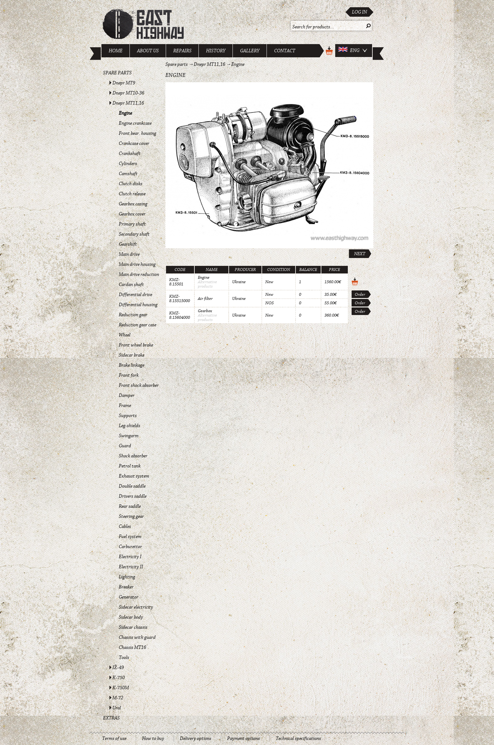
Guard (125, 446)
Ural (116, 708)
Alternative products (207, 284)
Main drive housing (137, 264)
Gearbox (205, 310)
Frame (125, 405)
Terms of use (114, 738)
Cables (125, 526)
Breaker (126, 587)
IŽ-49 (118, 667)
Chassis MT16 (132, 647)
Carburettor (130, 546)
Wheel (124, 335)
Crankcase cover (134, 143)
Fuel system (130, 536)
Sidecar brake (131, 355)
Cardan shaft (131, 284)
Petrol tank (130, 466)
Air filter (205, 298)
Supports (128, 415)
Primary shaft (132, 224)
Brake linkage (131, 365)
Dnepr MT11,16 (128, 103)
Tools (124, 657)
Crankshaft (130, 153)
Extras (111, 718)
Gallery (250, 51)
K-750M (120, 688)
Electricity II (131, 567)
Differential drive (135, 294)
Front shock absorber (139, 385)
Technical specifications (298, 738)
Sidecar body (131, 617)
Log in (359, 12)
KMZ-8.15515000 (179, 298)
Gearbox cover (132, 214)
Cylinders (128, 163)
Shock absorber (133, 456)
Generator (128, 597)
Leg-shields (129, 425)
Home (116, 51)
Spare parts (117, 73)
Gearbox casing (133, 204)
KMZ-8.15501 (176, 282)
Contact (284, 51)
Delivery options (195, 738)
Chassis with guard (137, 637)
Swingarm (129, 435)
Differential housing (138, 304)
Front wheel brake (136, 345)
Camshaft (128, 173)
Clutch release (132, 194)
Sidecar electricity (136, 607)
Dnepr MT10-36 (128, 93)
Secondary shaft (134, 234)
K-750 (118, 677)
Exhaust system (134, 476)
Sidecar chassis (133, 627)
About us (148, 51)
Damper (127, 395)
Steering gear (131, 516)
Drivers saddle (132, 496)
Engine (125, 113)
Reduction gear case (137, 325)
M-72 (117, 698)
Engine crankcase (135, 123)
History (216, 51)
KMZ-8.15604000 (179, 315)
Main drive (129, 254)
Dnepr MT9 (123, 83)
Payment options (243, 738)
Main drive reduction (139, 274)
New (269, 281)
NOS (269, 303)
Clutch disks (130, 183)
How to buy (153, 738)
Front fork (129, 375)
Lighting (127, 577)
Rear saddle (130, 506)
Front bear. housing (137, 133)
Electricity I (130, 556)
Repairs (182, 51)
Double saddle (132, 486)
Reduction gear (133, 315)
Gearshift (128, 244)
